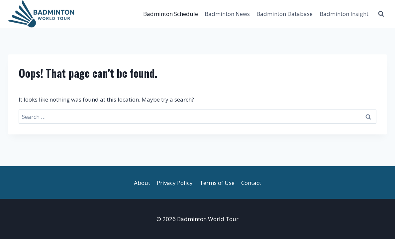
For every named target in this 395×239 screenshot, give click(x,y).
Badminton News (227, 14)
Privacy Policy (175, 183)
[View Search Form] (381, 14)
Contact (251, 183)
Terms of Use (217, 183)
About (142, 183)
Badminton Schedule (170, 14)
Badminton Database (284, 14)
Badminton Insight (344, 14)
